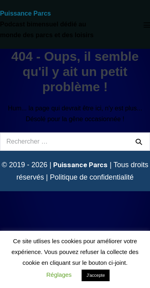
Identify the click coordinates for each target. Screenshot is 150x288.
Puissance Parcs (25, 13)
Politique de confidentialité (92, 177)
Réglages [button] (59, 274)
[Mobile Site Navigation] (147, 25)
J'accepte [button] (95, 275)
